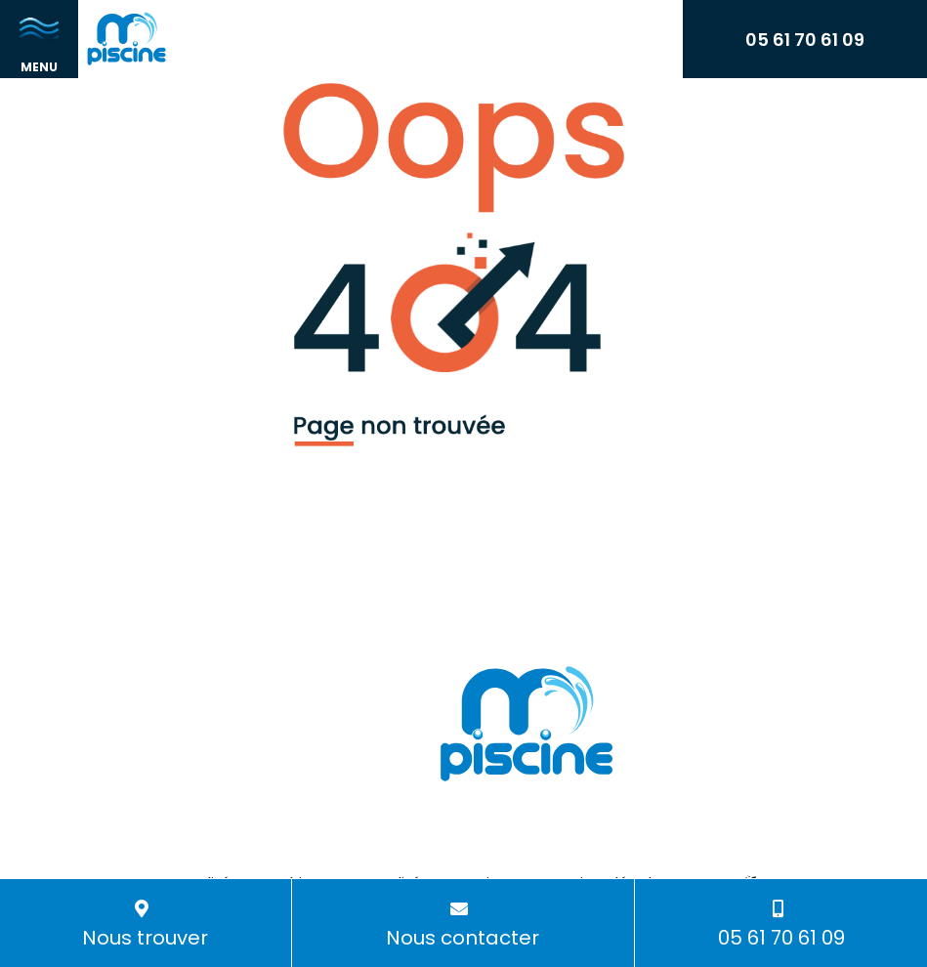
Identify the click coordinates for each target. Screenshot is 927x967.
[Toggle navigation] (39, 39)
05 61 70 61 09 (804, 39)
